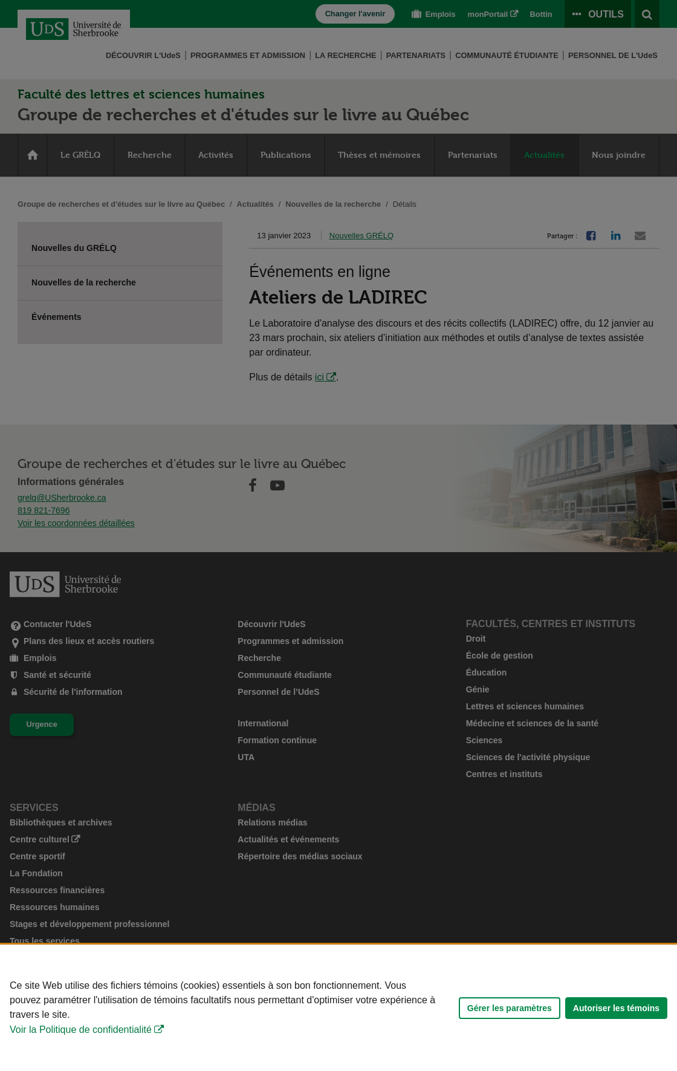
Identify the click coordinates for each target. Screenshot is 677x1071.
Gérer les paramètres (509, 1008)
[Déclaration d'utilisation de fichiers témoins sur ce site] (338, 1008)
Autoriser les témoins (616, 1008)
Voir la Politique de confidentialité (81, 1029)
